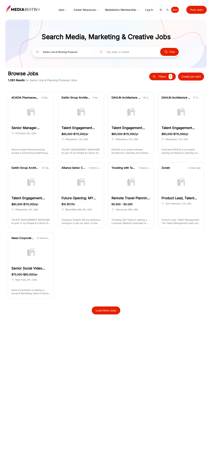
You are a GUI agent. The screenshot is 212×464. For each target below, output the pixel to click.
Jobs (62, 9)
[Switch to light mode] (161, 10)
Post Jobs (196, 9)
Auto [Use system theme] (175, 9)
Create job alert (191, 76)
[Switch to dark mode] (167, 10)
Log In (149, 9)
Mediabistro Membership (122, 9)
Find (169, 52)
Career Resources (86, 9)
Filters (162, 76)
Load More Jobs (106, 310)
